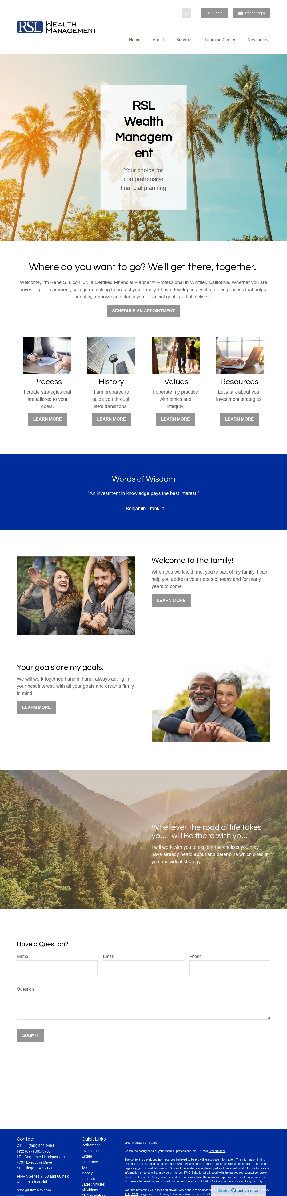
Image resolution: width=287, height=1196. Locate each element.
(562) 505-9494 (41, 1145)
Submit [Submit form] (30, 1035)
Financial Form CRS (143, 1142)
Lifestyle (88, 1179)
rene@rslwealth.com (34, 1190)
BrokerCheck (217, 1151)
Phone (195, 956)
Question (25, 989)
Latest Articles (93, 1184)
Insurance (90, 1162)
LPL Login (214, 13)
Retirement (91, 1145)
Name (22, 956)
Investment (91, 1151)
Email (108, 956)
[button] (135, 40)
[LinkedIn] (186, 13)
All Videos (90, 1190)
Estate (87, 1156)
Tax (84, 1167)
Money (87, 1173)
